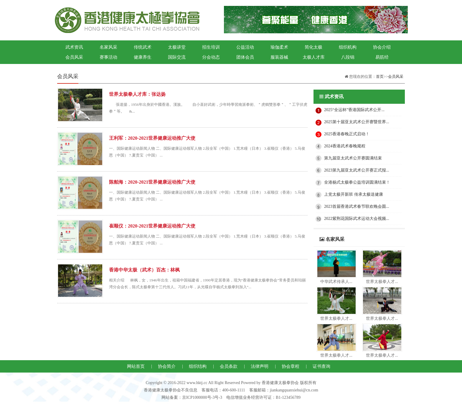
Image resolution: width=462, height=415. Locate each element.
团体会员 (245, 57)
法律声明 (259, 366)
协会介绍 (382, 47)
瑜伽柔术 (279, 47)
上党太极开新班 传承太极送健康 (353, 194)
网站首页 (136, 366)
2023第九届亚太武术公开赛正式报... (356, 170)
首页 (380, 76)
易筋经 (382, 57)
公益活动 (245, 47)
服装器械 (279, 57)
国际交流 (177, 57)
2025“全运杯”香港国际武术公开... (354, 110)
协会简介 (167, 366)
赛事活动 (108, 57)
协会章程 (290, 366)
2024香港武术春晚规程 (344, 146)
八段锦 (347, 57)
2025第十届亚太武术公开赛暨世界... (356, 122)
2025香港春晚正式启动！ (346, 134)
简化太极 (313, 47)
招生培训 (211, 47)
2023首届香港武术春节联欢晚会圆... (356, 206)
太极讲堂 (177, 47)
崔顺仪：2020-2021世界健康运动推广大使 (152, 225)
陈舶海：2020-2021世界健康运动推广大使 (152, 182)
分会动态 (211, 57)
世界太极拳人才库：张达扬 (137, 94)
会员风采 (74, 57)
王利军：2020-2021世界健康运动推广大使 (152, 138)
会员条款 (228, 366)
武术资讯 (74, 47)
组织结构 (198, 366)
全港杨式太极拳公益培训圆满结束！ (357, 182)
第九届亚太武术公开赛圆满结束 (353, 158)
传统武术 (142, 47)
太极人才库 (314, 57)
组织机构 (348, 47)
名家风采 (108, 47)
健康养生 (142, 57)
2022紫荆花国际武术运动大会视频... (356, 218)
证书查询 (321, 366)
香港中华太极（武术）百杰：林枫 (144, 269)
